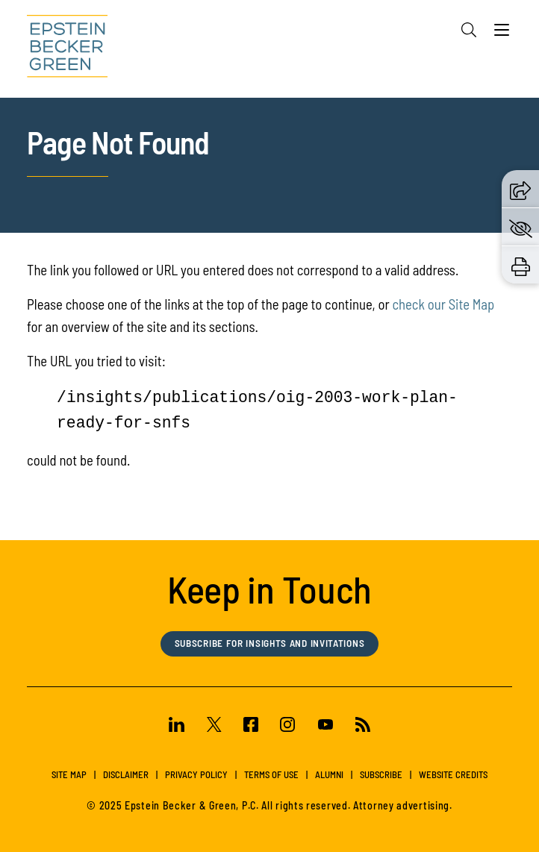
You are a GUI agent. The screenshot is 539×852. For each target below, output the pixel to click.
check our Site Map (443, 304)
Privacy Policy (196, 774)
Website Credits (453, 774)
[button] (520, 189)
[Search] (468, 29)
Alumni (329, 774)
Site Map (69, 774)
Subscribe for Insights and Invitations (270, 643)
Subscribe (381, 774)
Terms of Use (271, 774)
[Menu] (501, 33)
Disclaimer (126, 774)
